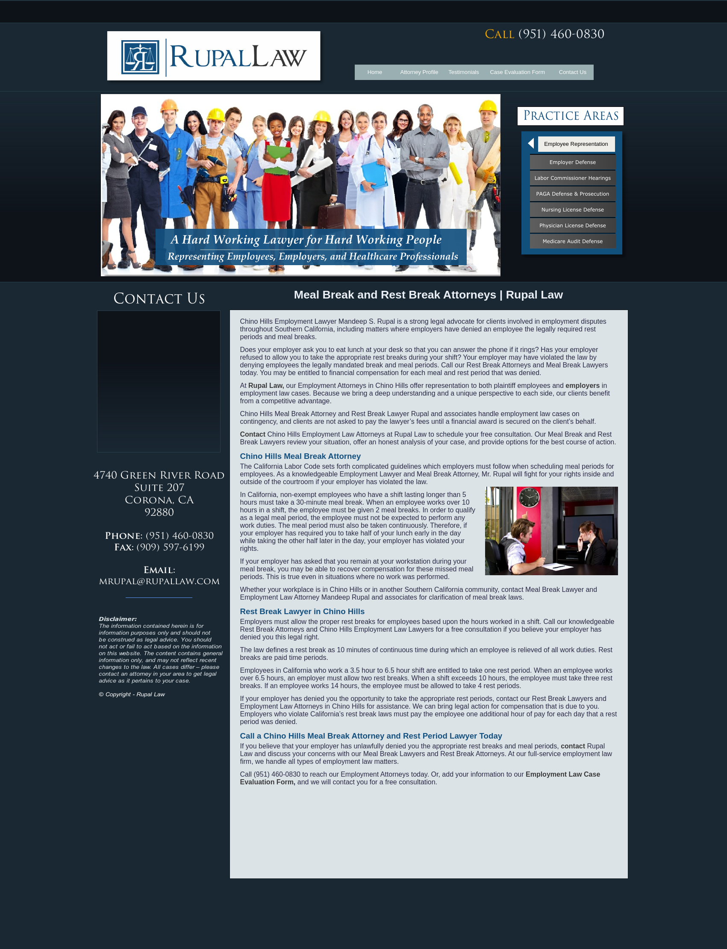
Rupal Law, (266, 385)
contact (573, 746)
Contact (253, 434)
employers (582, 385)
